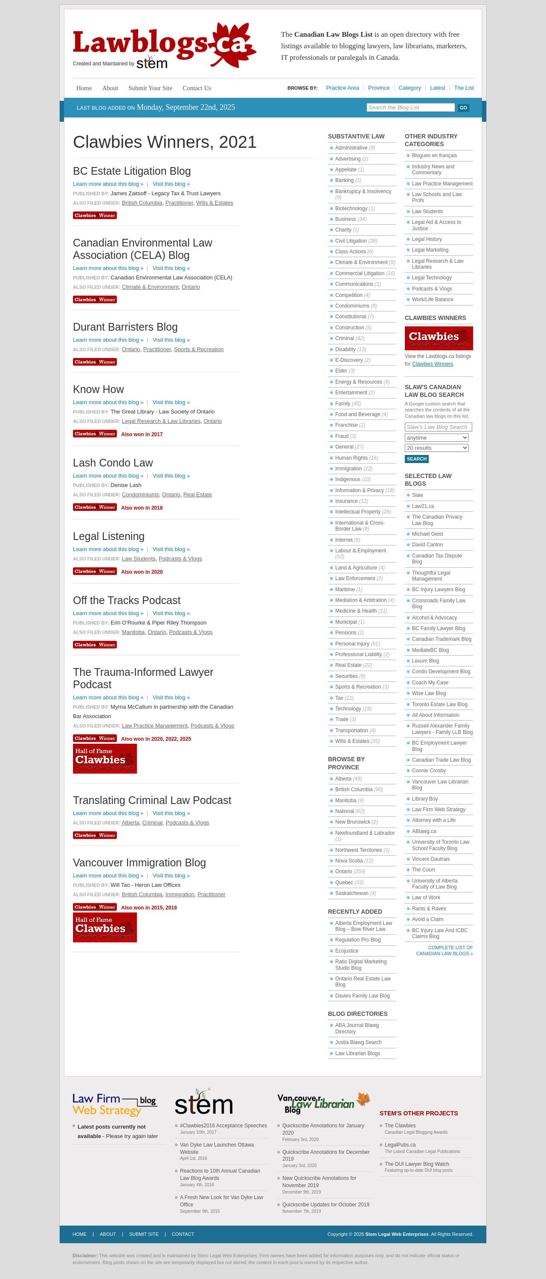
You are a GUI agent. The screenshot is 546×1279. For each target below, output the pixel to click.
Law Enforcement (355, 578)
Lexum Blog (425, 661)
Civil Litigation (351, 241)
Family (342, 404)
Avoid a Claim (428, 919)
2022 (171, 739)
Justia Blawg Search (358, 1042)
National (344, 811)
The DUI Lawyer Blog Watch (417, 1164)
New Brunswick (352, 822)
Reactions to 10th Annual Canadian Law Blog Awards (220, 1174)
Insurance (346, 501)
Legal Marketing (430, 250)
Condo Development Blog (441, 672)
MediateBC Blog (430, 650)
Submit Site (144, 1234)
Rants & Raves (429, 909)
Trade (342, 719)
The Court (423, 870)
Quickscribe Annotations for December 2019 (326, 1155)
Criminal (344, 338)
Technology (348, 709)
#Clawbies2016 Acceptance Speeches (223, 1126)
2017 (157, 434)
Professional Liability (358, 654)
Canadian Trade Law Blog (441, 760)
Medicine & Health (356, 611)
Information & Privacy (359, 490)
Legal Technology (432, 278)
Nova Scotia (349, 861)
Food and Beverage (357, 414)
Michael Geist (427, 534)
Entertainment (351, 393)
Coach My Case (430, 683)
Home (84, 88)
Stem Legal (152, 61)
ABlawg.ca (424, 831)
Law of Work (426, 898)
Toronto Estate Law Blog (440, 704)
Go (463, 107)
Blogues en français (434, 155)
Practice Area (342, 88)
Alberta (343, 779)
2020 (157, 572)
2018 (157, 508)
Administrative (351, 148)
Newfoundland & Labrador (365, 833)
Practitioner (179, 202)
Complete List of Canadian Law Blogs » (444, 950)
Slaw (417, 495)
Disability (345, 349)
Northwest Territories (358, 850)
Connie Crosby (429, 771)
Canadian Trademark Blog (441, 639)
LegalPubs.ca (400, 1145)
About (110, 88)
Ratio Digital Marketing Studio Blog (361, 965)
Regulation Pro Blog (358, 940)
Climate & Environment (361, 262)
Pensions (345, 633)
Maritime (345, 590)
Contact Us (197, 88)
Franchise (346, 425)
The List (464, 88)
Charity (343, 230)
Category (410, 88)
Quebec (344, 883)
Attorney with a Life (434, 820)
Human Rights (351, 458)
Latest (437, 88)
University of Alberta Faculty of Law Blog (435, 884)
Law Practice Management (442, 184)
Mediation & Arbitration (361, 600)
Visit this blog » (171, 184)
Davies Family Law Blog (362, 996)
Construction (349, 328)
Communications (354, 284)
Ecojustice (347, 951)
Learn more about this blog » (108, 184)
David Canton (427, 545)
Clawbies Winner (96, 215)
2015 (157, 908)
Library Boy (425, 799)
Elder (341, 371)
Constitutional (350, 317)
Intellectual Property (357, 512)
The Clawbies (400, 1126)
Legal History (427, 239)
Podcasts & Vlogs (432, 289)
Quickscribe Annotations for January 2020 (323, 1129)
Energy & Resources (358, 382)
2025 (185, 739)
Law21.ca (423, 506)
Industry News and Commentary (433, 170)
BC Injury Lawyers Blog (438, 590)
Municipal (346, 622)
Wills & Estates (352, 741)
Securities (346, 676)
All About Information (435, 715)
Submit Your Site (150, 88)
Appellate (346, 170)
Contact (183, 1234)
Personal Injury (352, 644)
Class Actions (350, 252)
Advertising (347, 159)
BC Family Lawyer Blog (438, 628)
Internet (344, 540)
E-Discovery (349, 360)
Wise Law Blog (429, 693)
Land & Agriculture (356, 568)
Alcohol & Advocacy (434, 618)
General (344, 447)
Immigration (348, 469)
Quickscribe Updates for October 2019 (325, 1205)
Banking (344, 180)
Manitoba (345, 801)
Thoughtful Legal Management (431, 576)
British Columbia (353, 789)
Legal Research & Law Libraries (161, 421)
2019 (171, 908)
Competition (349, 295)
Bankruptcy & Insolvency (363, 191)
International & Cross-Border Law (360, 526)
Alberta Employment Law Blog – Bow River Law (363, 926)
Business (345, 219)
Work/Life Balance (432, 299)
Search (417, 458)
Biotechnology (351, 208)
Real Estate (348, 665)
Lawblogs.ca (165, 45)
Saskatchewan (352, 893)
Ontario (343, 871)
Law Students (427, 211)
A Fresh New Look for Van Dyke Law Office (221, 1201)
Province (379, 88)
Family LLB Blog (454, 732)
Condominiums (352, 306)
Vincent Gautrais (431, 859)
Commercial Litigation (359, 273)
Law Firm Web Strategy (438, 810)
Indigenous (347, 479)
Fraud (342, 436)
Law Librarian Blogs (357, 1053)
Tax (339, 698)
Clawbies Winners (432, 364)
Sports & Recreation (358, 687)
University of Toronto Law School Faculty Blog (441, 845)
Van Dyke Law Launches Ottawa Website (217, 1148)
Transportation (351, 730)
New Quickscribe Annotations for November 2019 (319, 1181)
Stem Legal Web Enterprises (396, 1234)
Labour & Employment (360, 551)
